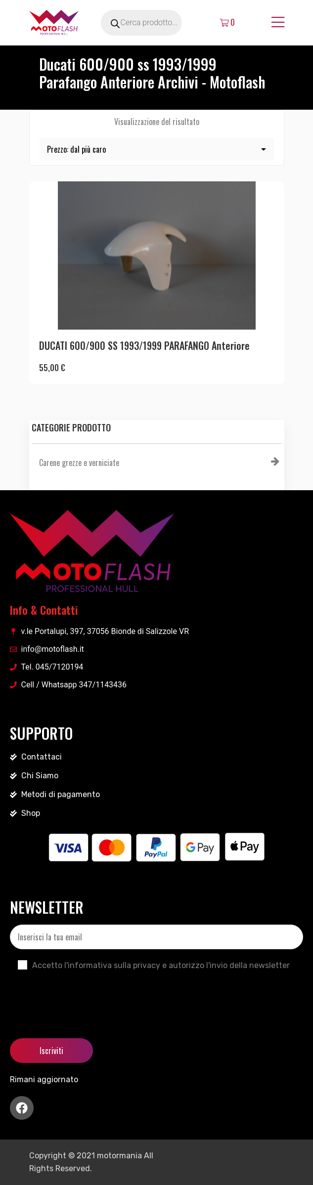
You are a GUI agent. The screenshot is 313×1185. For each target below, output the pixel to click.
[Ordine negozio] (157, 149)
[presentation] (85, 996)
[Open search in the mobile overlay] (153, 23)
